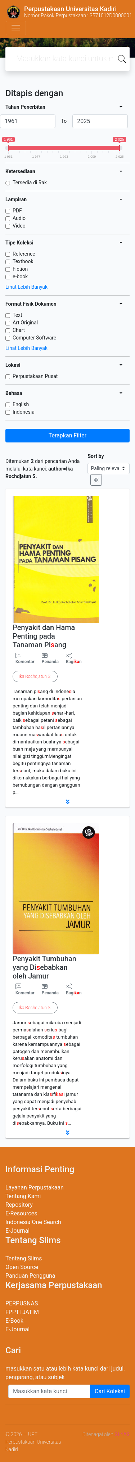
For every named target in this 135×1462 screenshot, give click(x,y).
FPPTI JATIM (22, 1312)
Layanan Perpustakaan (34, 1187)
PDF (17, 210)
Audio (19, 218)
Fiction (20, 269)
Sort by (95, 456)
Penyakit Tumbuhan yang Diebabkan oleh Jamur (44, 967)
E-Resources (21, 1213)
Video (19, 226)
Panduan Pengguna (30, 1275)
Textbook (23, 261)
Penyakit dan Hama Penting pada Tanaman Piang (44, 636)
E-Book (14, 1320)
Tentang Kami (23, 1196)
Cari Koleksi (110, 1391)
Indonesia (24, 412)
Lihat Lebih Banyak (26, 287)
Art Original (25, 322)
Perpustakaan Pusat (35, 376)
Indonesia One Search (33, 1222)
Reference (24, 254)
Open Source (21, 1267)
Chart (19, 330)
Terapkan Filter (67, 435)
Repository (19, 1204)
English (21, 404)
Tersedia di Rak (30, 182)
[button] (67, 802)
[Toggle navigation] (16, 28)
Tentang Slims (23, 1258)
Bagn (74, 658)
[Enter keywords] (49, 1391)
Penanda (50, 661)
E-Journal (17, 1230)
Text (17, 315)
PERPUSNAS (21, 1303)
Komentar (25, 658)
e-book (20, 276)
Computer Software (34, 338)
